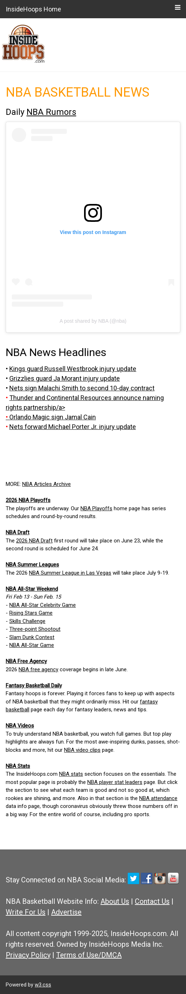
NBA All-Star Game (31, 645)
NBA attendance (158, 798)
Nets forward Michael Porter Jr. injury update (72, 426)
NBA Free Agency (26, 661)
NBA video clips (82, 750)
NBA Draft (17, 532)
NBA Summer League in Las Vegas (70, 573)
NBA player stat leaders (114, 782)
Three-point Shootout (34, 629)
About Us (115, 901)
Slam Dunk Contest (31, 637)
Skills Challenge (27, 621)
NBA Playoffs (96, 508)
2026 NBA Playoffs (28, 500)
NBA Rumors (51, 112)
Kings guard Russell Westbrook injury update (72, 368)
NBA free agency (38, 669)
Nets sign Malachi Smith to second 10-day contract (82, 388)
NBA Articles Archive (46, 484)
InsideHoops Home (33, 9)
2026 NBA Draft (34, 540)
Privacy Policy (28, 955)
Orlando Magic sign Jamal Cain (52, 417)
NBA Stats (18, 766)
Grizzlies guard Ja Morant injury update (64, 378)
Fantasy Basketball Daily (34, 685)
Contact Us (152, 901)
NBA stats (71, 774)
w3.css (43, 984)
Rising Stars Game (31, 613)
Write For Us (25, 912)
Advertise (66, 912)
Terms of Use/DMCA (89, 955)
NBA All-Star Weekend (32, 589)
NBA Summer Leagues (32, 564)
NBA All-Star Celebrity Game (42, 605)
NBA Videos (20, 725)
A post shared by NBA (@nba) (93, 321)
